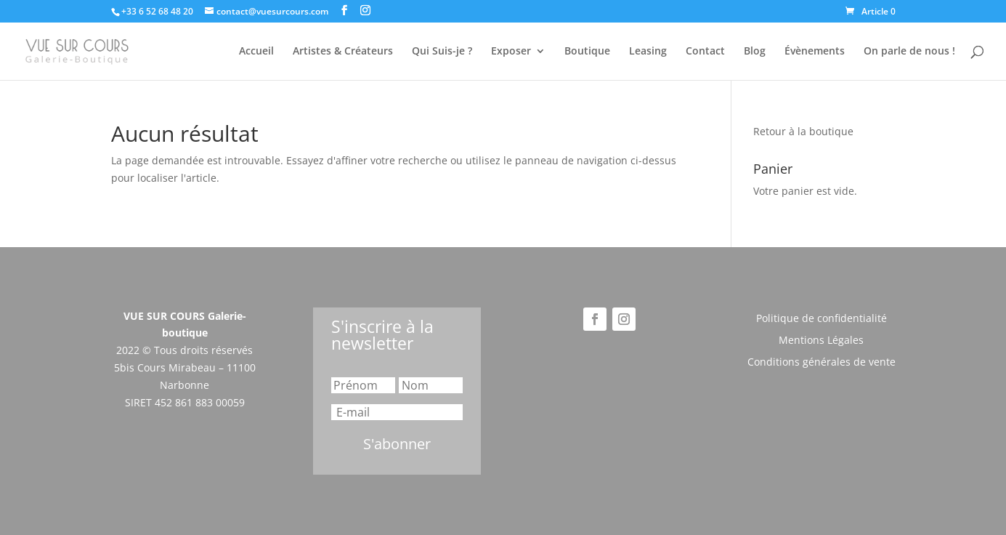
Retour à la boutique (803, 131)
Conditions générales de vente (821, 363)
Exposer (511, 51)
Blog (755, 51)
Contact (705, 51)
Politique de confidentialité (821, 319)
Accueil (256, 51)
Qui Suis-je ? (442, 51)
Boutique (587, 51)
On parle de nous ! (909, 51)
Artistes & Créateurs (343, 51)
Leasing (648, 51)
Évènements (814, 51)
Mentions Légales (821, 341)
